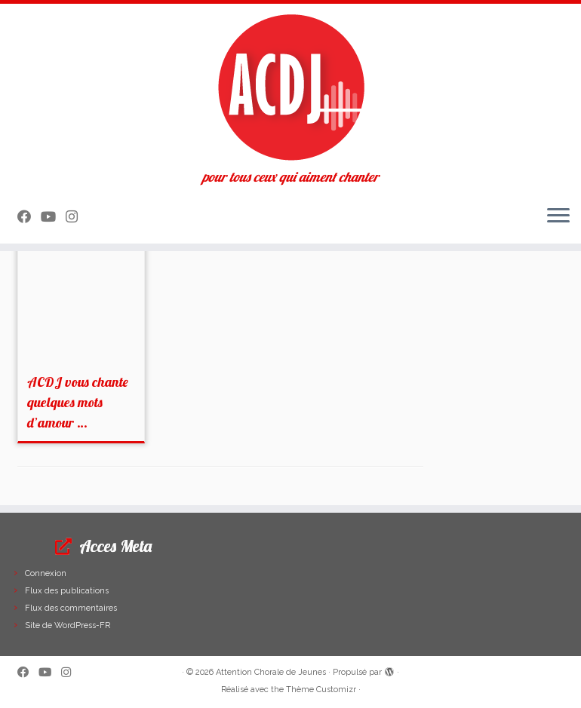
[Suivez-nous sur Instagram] (77, 217)
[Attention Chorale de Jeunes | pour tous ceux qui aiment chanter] (290, 86)
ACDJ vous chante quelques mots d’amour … (77, 402)
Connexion (45, 573)
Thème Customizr (321, 689)
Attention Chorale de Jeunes (271, 672)
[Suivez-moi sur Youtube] (53, 217)
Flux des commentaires (71, 608)
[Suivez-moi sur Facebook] (29, 217)
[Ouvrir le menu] (558, 216)
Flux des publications (67, 591)
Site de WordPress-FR (67, 625)
